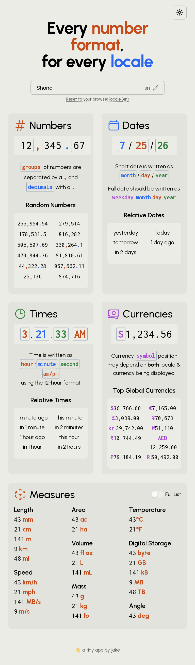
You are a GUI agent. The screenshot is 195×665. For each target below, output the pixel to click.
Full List (173, 494)
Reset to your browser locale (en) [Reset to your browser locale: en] (97, 99)
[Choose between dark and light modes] (180, 13)
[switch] (157, 494)
